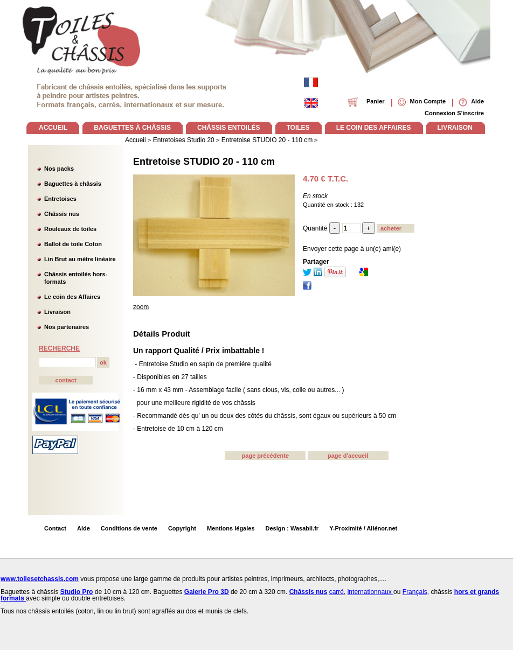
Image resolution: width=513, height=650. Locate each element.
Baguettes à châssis (72, 183)
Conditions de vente (129, 528)
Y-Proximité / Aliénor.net (363, 528)
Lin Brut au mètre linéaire (80, 259)
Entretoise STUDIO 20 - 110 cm (204, 161)
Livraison (57, 312)
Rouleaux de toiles (70, 229)
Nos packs (59, 168)
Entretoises (60, 198)
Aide (83, 528)
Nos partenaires (66, 327)
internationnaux (370, 592)
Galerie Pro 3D (206, 592)
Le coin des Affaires (72, 296)
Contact (55, 528)
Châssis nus (61, 214)
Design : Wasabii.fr (292, 528)
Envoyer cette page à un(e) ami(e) (352, 249)
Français (415, 592)
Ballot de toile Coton (73, 244)
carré (336, 592)
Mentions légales (231, 528)
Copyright (182, 528)
